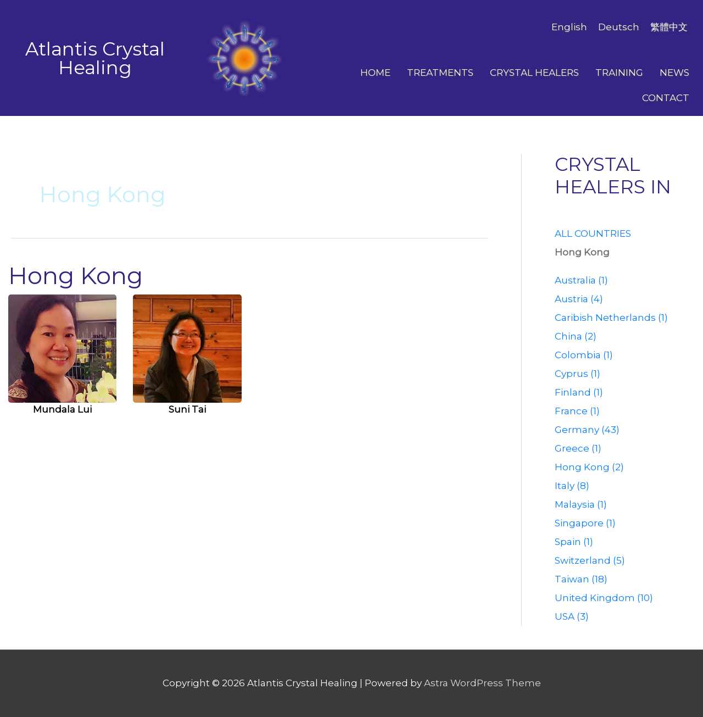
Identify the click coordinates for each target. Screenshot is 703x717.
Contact (665, 97)
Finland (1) (579, 392)
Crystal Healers (534, 72)
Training (619, 72)
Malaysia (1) (581, 504)
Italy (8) (572, 485)
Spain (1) (574, 541)
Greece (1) (578, 448)
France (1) (577, 410)
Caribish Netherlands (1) (611, 317)
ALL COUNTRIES (593, 233)
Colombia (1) (584, 354)
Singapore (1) (585, 523)
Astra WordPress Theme (482, 682)
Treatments (440, 72)
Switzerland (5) (590, 560)
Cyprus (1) (577, 373)
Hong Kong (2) (589, 467)
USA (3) (572, 616)
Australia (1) (581, 280)
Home (375, 72)
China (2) (575, 336)
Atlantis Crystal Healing (95, 58)
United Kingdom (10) (604, 597)
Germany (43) (587, 429)
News (674, 72)
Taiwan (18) (581, 579)
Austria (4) (579, 298)
